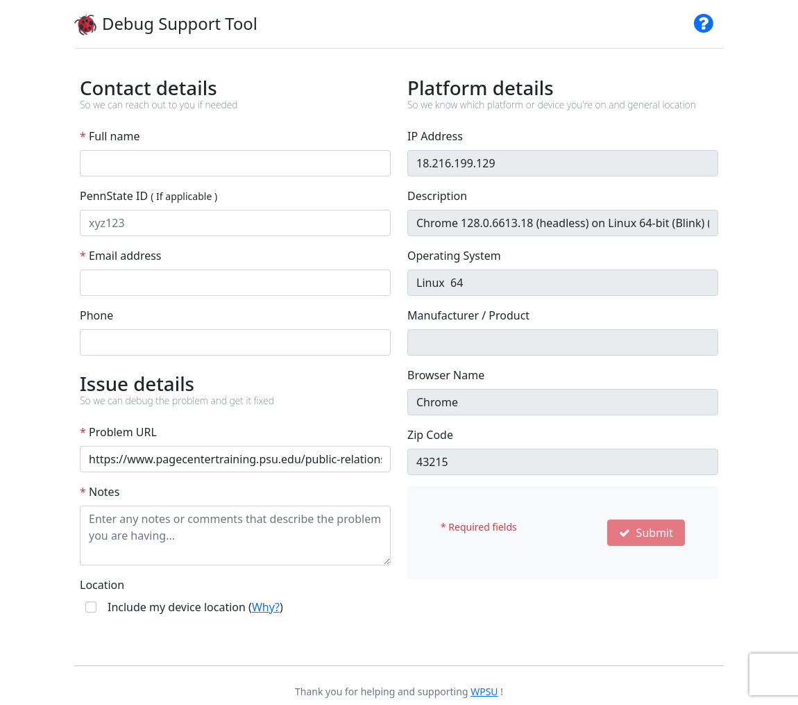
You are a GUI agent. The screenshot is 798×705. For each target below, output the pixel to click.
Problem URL (118, 432)
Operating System (454, 255)
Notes (99, 491)
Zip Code (430, 434)
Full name (109, 136)
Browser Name (445, 375)
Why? (266, 607)
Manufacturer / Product (468, 315)
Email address (121, 255)
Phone (96, 315)
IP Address (435, 136)
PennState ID (148, 196)
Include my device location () (195, 607)
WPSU (484, 691)
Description (437, 196)
